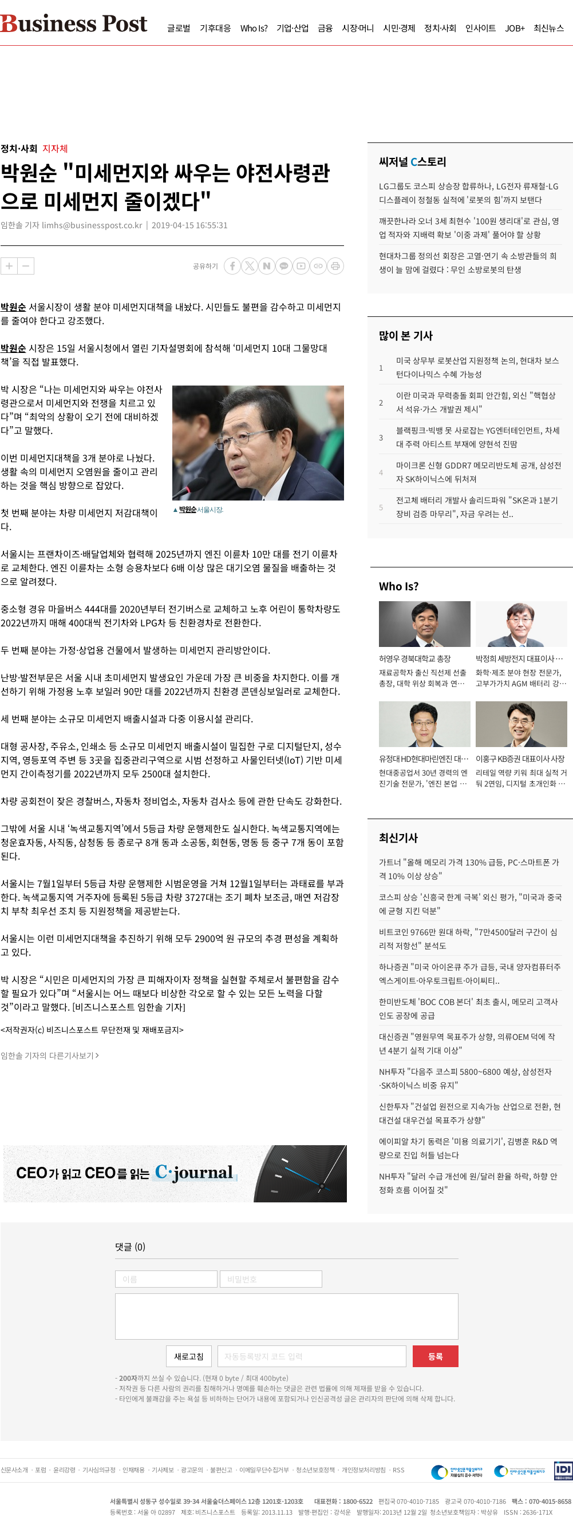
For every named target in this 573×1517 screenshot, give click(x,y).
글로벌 (179, 28)
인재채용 (133, 1469)
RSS (398, 1469)
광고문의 (192, 1469)
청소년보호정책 (315, 1469)
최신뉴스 (549, 28)
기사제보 (162, 1469)
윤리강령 (64, 1469)
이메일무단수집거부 (264, 1469)
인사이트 (480, 28)
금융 (325, 28)
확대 (9, 266)
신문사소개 (14, 1469)
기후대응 (215, 28)
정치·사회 (440, 28)
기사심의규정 (99, 1469)
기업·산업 (292, 28)
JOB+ (514, 28)
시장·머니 (358, 28)
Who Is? (253, 28)
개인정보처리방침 (364, 1469)
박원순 (13, 306)
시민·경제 (399, 28)
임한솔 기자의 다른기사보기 (47, 1055)
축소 (25, 266)
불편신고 (221, 1469)
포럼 (40, 1469)
